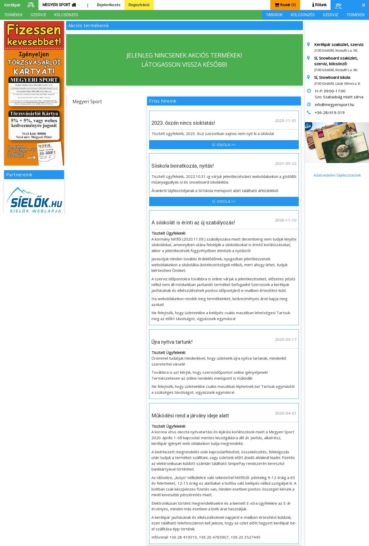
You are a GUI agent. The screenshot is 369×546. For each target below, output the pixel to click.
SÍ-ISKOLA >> (224, 144)
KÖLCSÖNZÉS (66, 15)
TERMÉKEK (13, 15)
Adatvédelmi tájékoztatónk (337, 175)
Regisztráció (139, 5)
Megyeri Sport (87, 101)
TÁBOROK (274, 15)
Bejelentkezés (108, 5)
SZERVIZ (38, 15)
